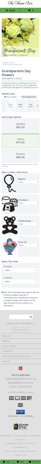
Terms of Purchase (27, 451)
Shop (10, 10)
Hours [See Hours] (34, 461)
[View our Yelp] (20, 369)
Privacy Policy (10, 451)
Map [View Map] (20, 461)
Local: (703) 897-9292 (21, 386)
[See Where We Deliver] (20, 330)
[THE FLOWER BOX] (20, 4)
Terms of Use (20, 455)
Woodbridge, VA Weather (16, 443)
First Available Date (29, 97)
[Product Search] (21, 316)
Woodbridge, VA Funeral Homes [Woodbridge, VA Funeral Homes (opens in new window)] (14, 436)
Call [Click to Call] (6, 461)
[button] (20, 412)
